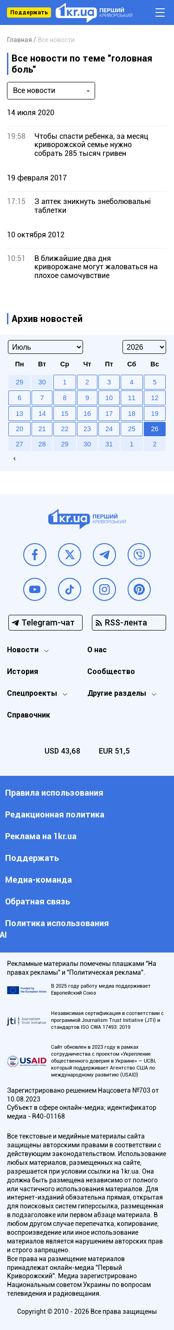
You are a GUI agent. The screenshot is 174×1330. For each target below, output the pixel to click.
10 (109, 398)
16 (87, 413)
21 (42, 429)
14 (42, 413)
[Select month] (45, 347)
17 (109, 413)
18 (131, 413)
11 (131, 398)
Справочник (28, 715)
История (22, 671)
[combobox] (51, 90)
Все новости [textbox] (34, 90)
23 (87, 429)
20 (19, 429)
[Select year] (144, 347)
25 (131, 429)
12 (154, 398)
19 (154, 413)
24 (109, 429)
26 (154, 429)
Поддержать (29, 12)
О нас (97, 649)
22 (64, 429)
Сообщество (111, 671)
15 (64, 413)
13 (19, 413)
